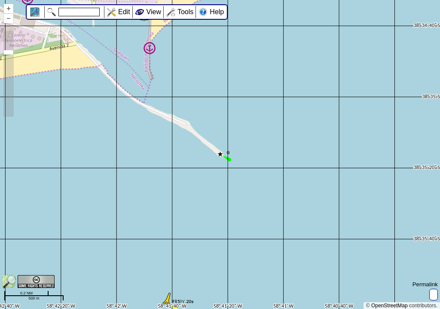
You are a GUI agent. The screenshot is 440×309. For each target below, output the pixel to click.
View (154, 11)
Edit (124, 11)
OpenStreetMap (389, 306)
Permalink (425, 284)
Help (217, 11)
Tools (185, 11)
